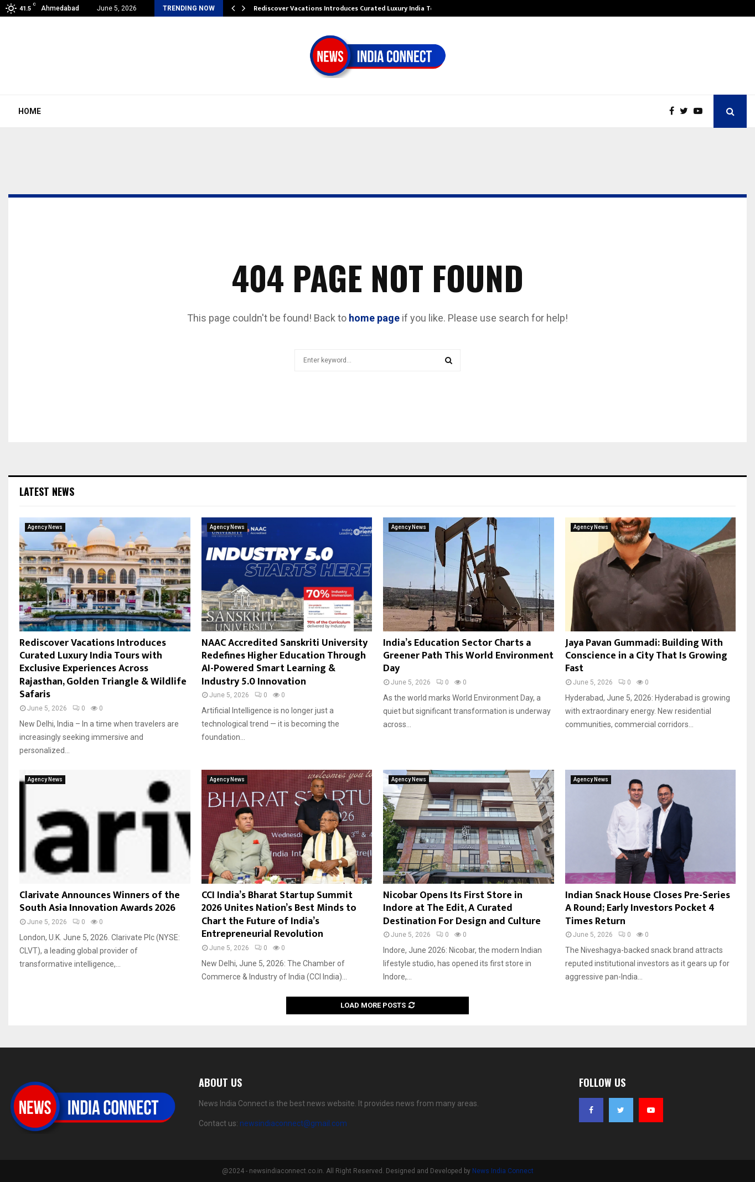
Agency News (45, 527)
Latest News (46, 491)
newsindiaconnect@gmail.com (293, 1123)
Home (29, 111)
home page (374, 318)
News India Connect (503, 1171)
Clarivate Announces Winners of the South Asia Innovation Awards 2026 (99, 901)
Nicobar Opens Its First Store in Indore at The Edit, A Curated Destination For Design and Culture (462, 908)
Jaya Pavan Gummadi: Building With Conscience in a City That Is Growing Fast (646, 656)
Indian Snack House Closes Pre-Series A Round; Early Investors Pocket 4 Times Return (647, 908)
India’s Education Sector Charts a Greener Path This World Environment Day (468, 656)
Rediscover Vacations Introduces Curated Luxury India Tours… (352, 8)
